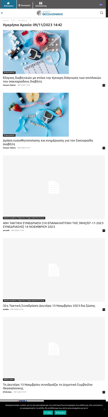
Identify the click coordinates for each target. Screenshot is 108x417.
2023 (13, 20)
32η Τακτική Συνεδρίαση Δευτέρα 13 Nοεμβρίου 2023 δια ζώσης (49, 305)
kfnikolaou (7, 392)
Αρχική (5, 20)
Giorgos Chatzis (9, 85)
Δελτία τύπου (9, 379)
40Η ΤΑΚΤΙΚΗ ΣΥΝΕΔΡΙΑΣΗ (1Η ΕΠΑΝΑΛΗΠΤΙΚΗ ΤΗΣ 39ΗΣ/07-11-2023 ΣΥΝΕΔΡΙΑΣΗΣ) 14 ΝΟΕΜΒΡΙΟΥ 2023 (53, 224)
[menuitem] (101, 4)
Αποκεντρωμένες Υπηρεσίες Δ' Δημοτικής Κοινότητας (24, 300)
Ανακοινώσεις (9, 72)
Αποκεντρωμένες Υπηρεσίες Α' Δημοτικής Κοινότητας (24, 218)
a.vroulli (6, 230)
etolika (6, 309)
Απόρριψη (60, 413)
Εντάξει (48, 413)
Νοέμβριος (22, 20)
